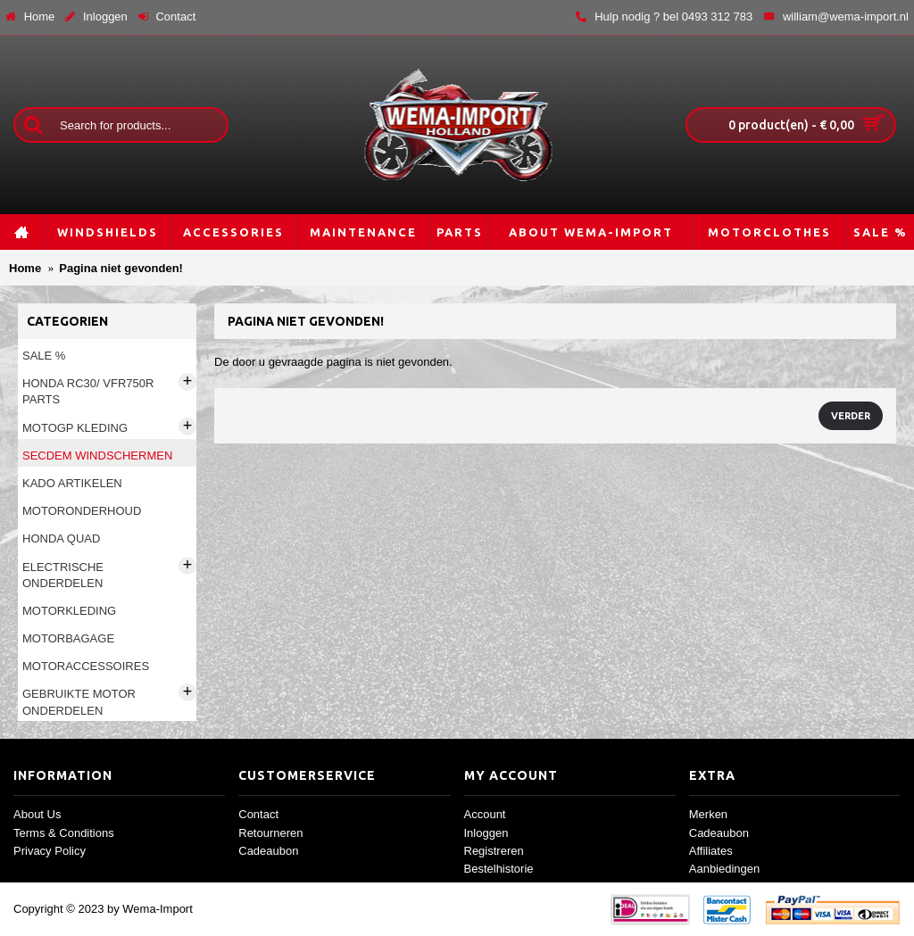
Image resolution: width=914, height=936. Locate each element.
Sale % (43, 355)
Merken (708, 814)
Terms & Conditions (63, 833)
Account (485, 814)
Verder (850, 415)
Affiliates (711, 850)
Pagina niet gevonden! (121, 268)
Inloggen (486, 833)
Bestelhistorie (499, 868)
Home (25, 268)
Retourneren (270, 833)
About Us (37, 814)
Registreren (494, 850)
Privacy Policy (49, 850)
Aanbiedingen (724, 868)
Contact (258, 814)
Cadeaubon (268, 850)
